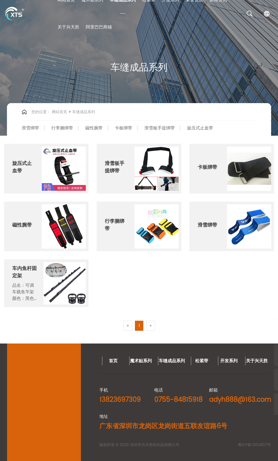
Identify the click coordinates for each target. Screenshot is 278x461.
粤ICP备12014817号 (128, 445)
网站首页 (59, 112)
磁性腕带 (94, 128)
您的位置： (40, 112)
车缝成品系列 (83, 112)
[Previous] (127, 326)
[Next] (150, 326)
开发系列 (102, 360)
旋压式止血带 (200, 128)
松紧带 (75, 360)
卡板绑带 (123, 128)
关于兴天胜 (68, 27)
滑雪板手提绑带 (159, 128)
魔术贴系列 (15, 360)
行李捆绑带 (62, 128)
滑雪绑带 (30, 128)
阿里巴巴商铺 (99, 27)
